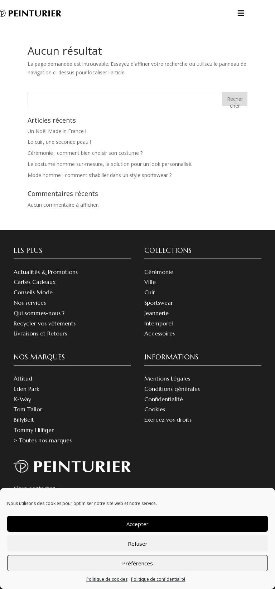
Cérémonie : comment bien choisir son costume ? (85, 152)
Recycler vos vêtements (45, 323)
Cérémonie (158, 271)
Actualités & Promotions (46, 271)
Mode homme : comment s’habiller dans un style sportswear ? (100, 175)
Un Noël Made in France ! (57, 131)
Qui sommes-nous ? (39, 312)
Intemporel (158, 323)
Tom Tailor (28, 409)
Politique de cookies (106, 579)
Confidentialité (163, 399)
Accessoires (159, 333)
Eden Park (26, 388)
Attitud (23, 378)
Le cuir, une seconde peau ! (59, 141)
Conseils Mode (33, 292)
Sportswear (158, 302)
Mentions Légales (167, 378)
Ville (150, 281)
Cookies (154, 409)
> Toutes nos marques (43, 440)
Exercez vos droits (168, 419)
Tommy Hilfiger (34, 429)
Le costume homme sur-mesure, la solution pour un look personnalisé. (110, 164)
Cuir (149, 292)
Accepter (137, 523)
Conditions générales (172, 388)
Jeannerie (156, 312)
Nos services (30, 302)
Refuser (138, 543)
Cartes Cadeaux (35, 281)
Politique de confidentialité (158, 579)
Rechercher (235, 100)
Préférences (137, 563)
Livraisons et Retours (40, 333)
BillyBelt (24, 419)
